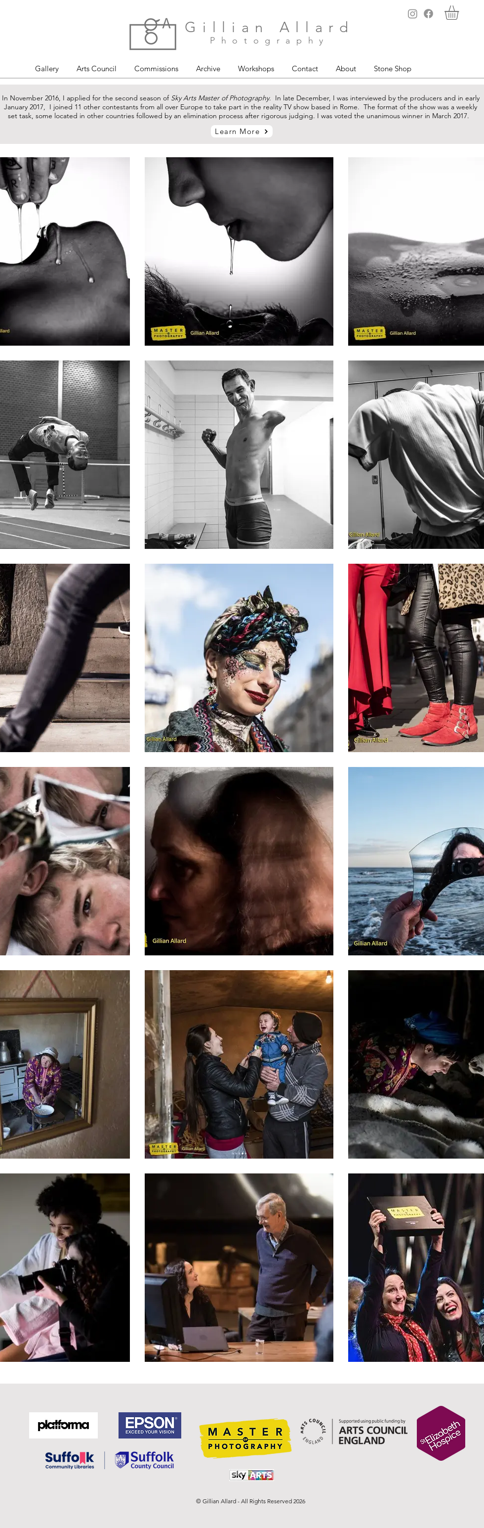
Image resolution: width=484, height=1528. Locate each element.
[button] (460, 12)
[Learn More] (242, 131)
